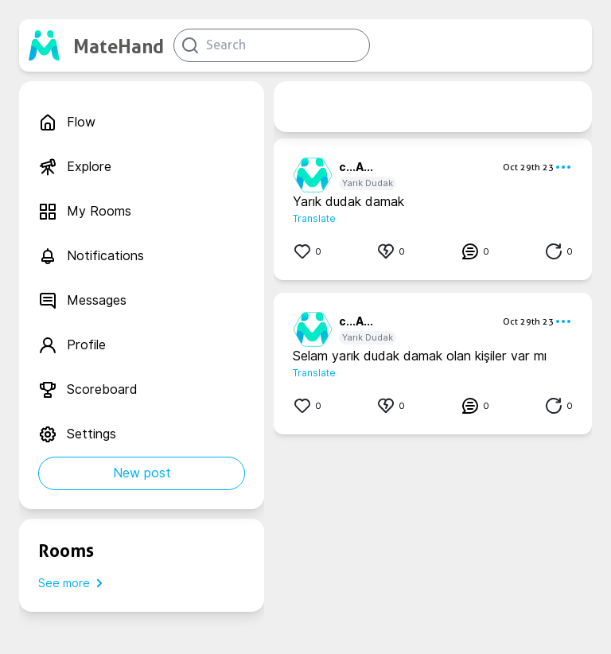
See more (73, 583)
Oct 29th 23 (528, 167)
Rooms (66, 550)
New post (142, 473)
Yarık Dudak (367, 183)
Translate (314, 218)
